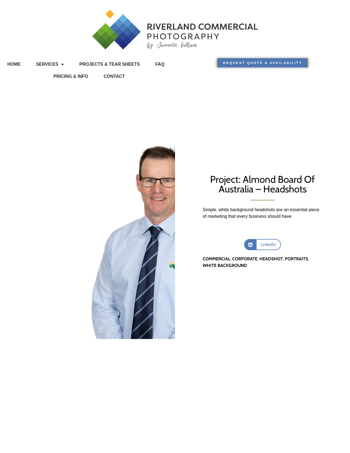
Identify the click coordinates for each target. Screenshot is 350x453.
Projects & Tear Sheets (109, 64)
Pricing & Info (70, 76)
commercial (216, 258)
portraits (296, 258)
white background (225, 265)
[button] (262, 244)
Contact (114, 76)
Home (13, 64)
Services (50, 64)
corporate (244, 258)
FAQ (159, 64)
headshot (271, 258)
